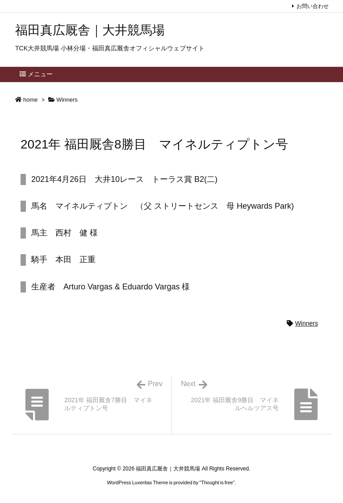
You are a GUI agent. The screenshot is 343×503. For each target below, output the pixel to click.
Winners (67, 99)
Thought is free (217, 482)
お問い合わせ (313, 6)
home (30, 99)
